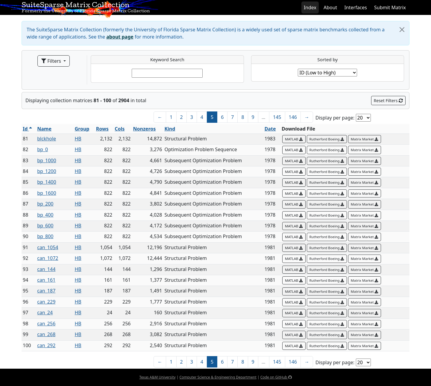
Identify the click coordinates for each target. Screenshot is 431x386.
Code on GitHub (276, 377)
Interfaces (355, 7)
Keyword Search (167, 59)
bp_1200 (46, 171)
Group (82, 128)
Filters (51, 61)
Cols (120, 128)
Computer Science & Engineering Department (217, 377)
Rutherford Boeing (326, 139)
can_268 (46, 334)
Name (44, 128)
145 (277, 117)
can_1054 (47, 247)
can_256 (46, 323)
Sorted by (327, 59)
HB (78, 138)
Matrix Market (364, 139)
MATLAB (294, 139)
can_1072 (47, 258)
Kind (169, 128)
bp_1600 (46, 193)
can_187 (46, 290)
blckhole (46, 138)
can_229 (46, 301)
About (330, 7)
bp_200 (45, 203)
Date (270, 128)
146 (293, 117)
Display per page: (334, 117)
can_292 (46, 345)
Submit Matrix (390, 7)
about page (119, 36)
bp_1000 (46, 160)
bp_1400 (46, 182)
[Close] (402, 29)
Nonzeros (144, 128)
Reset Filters (388, 100)
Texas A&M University (157, 377)
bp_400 (45, 215)
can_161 (46, 280)
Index (310, 7)
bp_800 (45, 236)
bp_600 (45, 225)
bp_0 (42, 149)
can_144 (46, 269)
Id (27, 128)
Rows (102, 128)
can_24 (45, 312)
